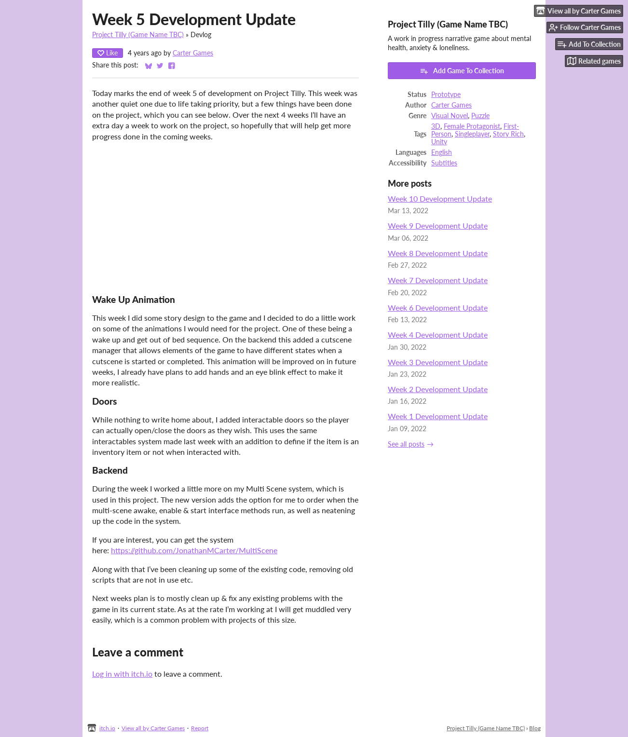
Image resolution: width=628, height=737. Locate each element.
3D (435, 126)
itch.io (107, 728)
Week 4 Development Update (438, 334)
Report (199, 728)
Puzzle (480, 116)
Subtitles (444, 163)
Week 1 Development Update (438, 416)
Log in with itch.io (122, 673)
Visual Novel (449, 116)
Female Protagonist (472, 126)
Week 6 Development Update (438, 307)
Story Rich (508, 134)
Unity (439, 142)
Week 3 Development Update (438, 362)
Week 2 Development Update (438, 389)
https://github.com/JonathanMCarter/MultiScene (194, 550)
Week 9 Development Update (438, 225)
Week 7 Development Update (438, 280)
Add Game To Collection (462, 71)
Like (107, 53)
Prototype (446, 94)
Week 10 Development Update (440, 198)
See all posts (406, 444)
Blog (535, 728)
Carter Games (193, 53)
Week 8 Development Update (438, 253)
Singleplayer (472, 134)
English (441, 152)
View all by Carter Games (153, 728)
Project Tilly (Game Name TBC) (138, 35)
